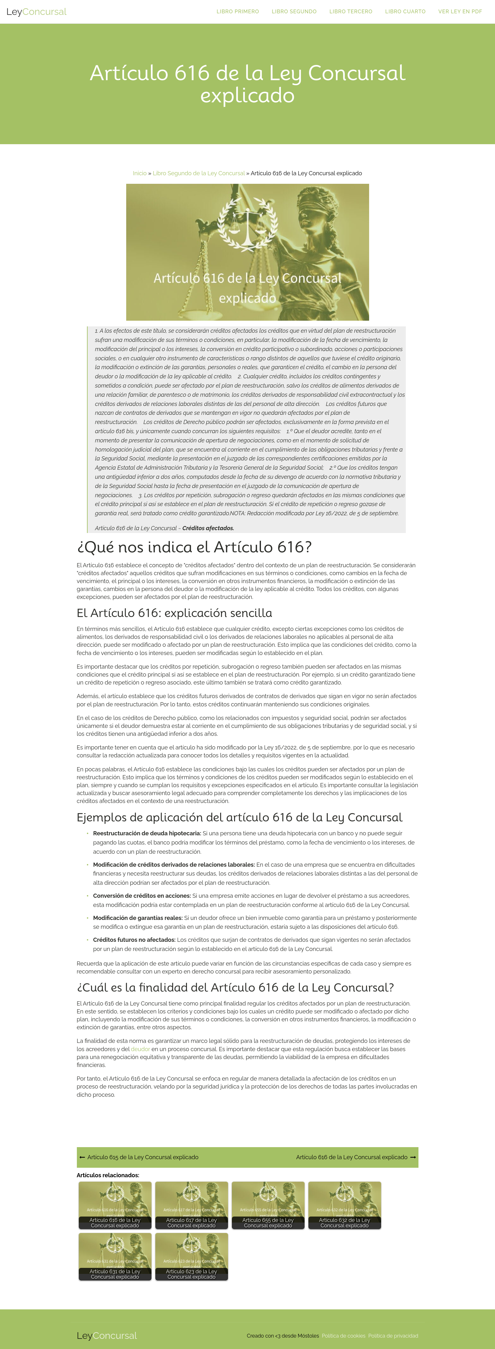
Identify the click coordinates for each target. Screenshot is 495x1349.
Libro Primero (238, 12)
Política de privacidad (393, 1336)
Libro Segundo (294, 12)
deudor (140, 1049)
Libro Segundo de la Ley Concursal (199, 173)
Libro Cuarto (405, 12)
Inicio (139, 173)
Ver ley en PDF (460, 12)
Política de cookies (344, 1336)
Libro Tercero (351, 12)
